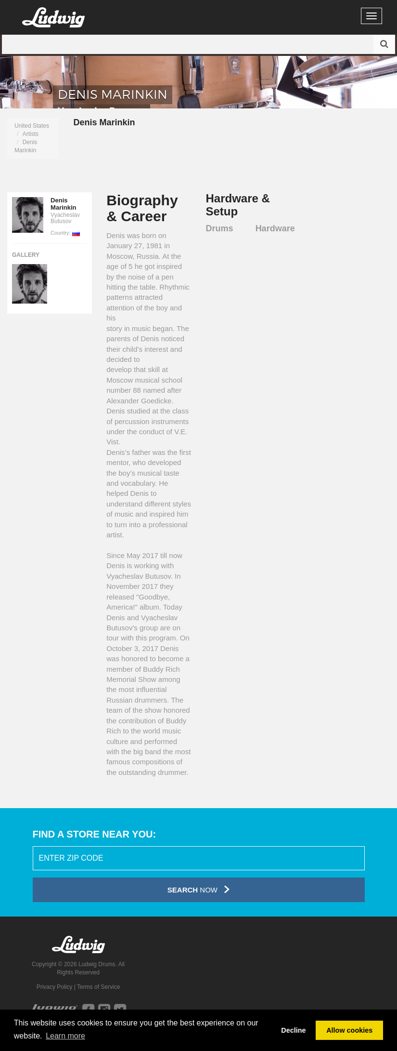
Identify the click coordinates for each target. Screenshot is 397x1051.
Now (198, 889)
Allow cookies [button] (349, 1030)
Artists (30, 134)
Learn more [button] (65, 1036)
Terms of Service (98, 987)
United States (31, 125)
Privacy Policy (55, 987)
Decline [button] (293, 1030)
